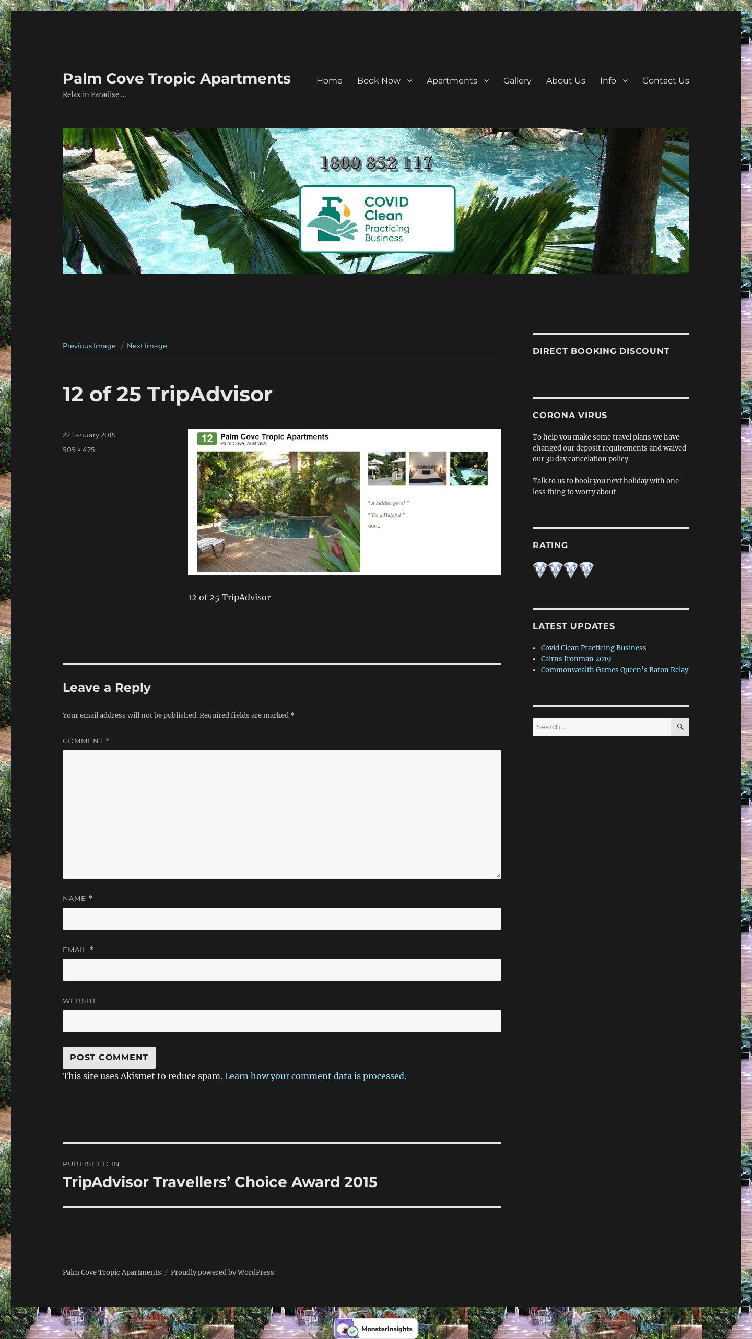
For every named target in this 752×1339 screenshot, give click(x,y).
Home (329, 81)
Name (78, 898)
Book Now (379, 81)
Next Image (147, 345)
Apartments (452, 81)
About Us (565, 81)
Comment (86, 741)
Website (80, 1001)
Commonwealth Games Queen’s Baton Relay (614, 670)
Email (78, 949)
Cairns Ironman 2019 (576, 659)
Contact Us (665, 81)
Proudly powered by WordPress (222, 1272)
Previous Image (89, 345)
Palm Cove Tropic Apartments (177, 78)
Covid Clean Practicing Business (594, 648)
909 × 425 (79, 449)
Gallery (517, 81)
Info (608, 81)
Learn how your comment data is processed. (315, 1076)
